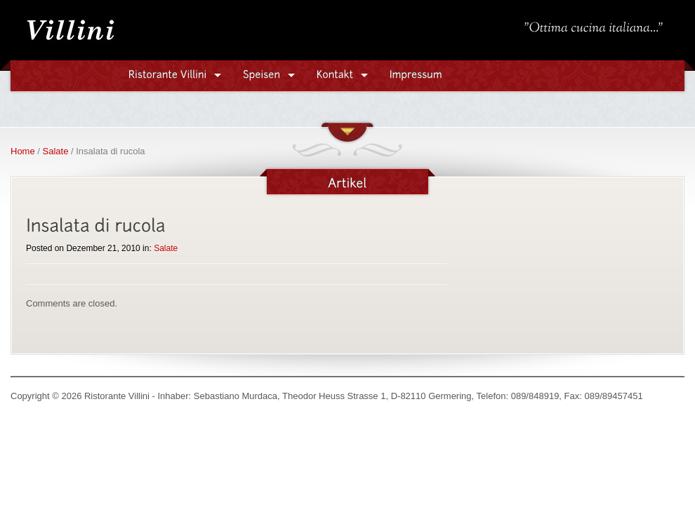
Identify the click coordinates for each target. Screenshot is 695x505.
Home (23, 151)
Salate (56, 151)
